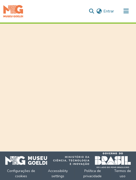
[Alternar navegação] (126, 11)
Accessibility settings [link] (58, 174)
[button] (13, 11)
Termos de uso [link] (122, 174)
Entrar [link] (108, 11)
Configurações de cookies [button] (21, 174)
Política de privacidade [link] (92, 174)
